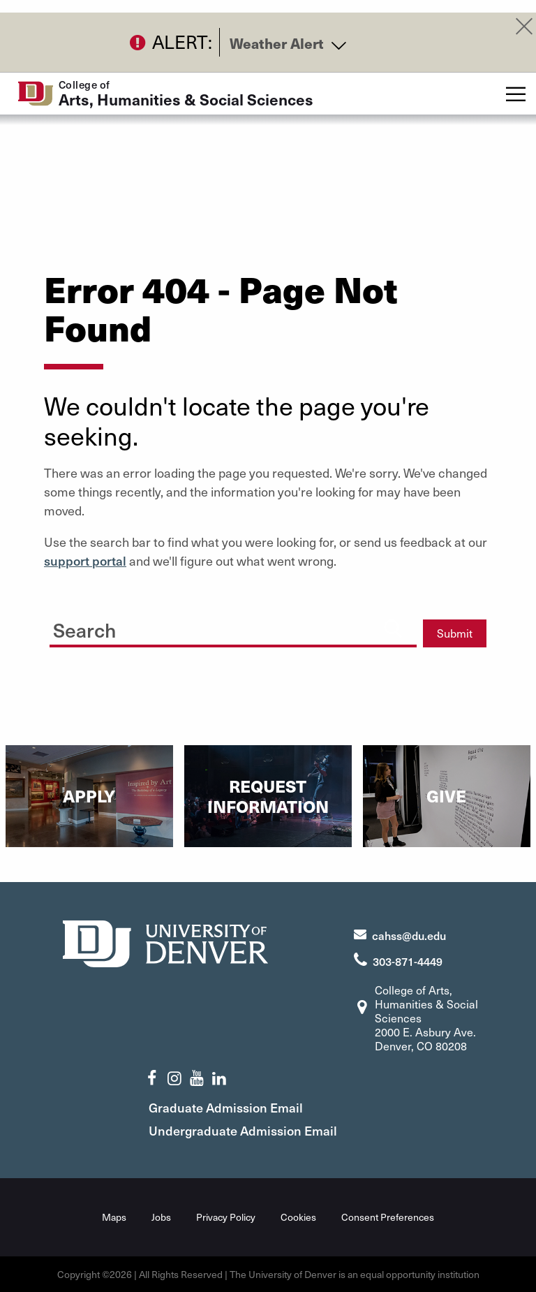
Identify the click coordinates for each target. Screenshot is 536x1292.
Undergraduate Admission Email (243, 1130)
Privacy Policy (225, 1217)
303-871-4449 (407, 961)
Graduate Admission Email (226, 1107)
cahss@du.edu (409, 935)
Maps (114, 1217)
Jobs (161, 1217)
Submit (454, 633)
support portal (85, 560)
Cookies (298, 1217)
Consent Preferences (387, 1217)
